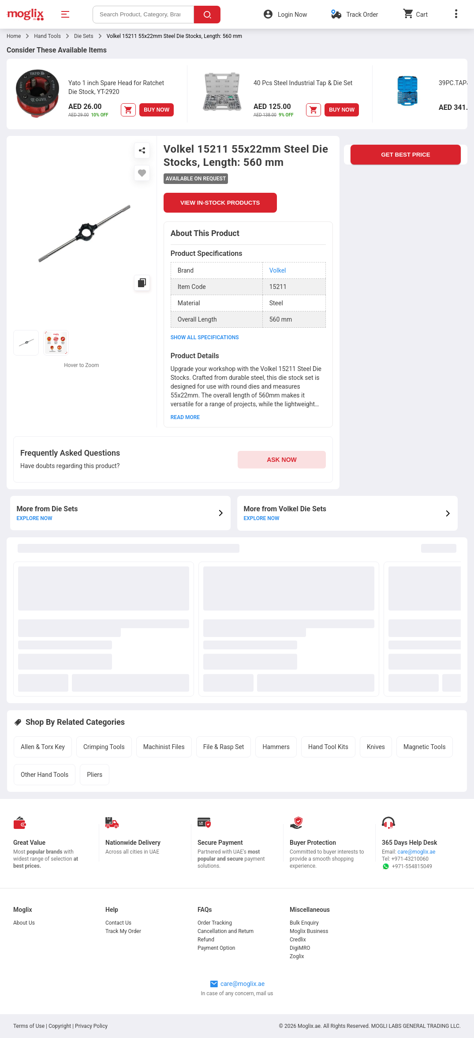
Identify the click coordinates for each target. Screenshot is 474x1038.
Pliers (94, 774)
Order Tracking (215, 923)
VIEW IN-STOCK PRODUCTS (220, 202)
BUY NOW (156, 110)
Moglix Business (309, 931)
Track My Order (123, 931)
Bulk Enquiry (304, 923)
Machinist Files (164, 746)
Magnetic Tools (424, 746)
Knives (376, 746)
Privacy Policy (91, 1026)
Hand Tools (47, 36)
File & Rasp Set (223, 746)
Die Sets (83, 36)
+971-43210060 (410, 859)
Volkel (277, 270)
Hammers (276, 746)
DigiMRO (300, 948)
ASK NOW (282, 459)
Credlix (298, 940)
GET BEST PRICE (405, 154)
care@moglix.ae (417, 852)
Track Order (362, 14)
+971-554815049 (407, 866)
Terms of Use (29, 1026)
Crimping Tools (104, 746)
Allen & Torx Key (43, 746)
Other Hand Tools (44, 774)
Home (14, 36)
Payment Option (216, 948)
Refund (206, 940)
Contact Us (118, 923)
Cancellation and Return (226, 931)
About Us (24, 923)
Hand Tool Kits (328, 746)
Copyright (60, 1026)
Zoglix (297, 956)
